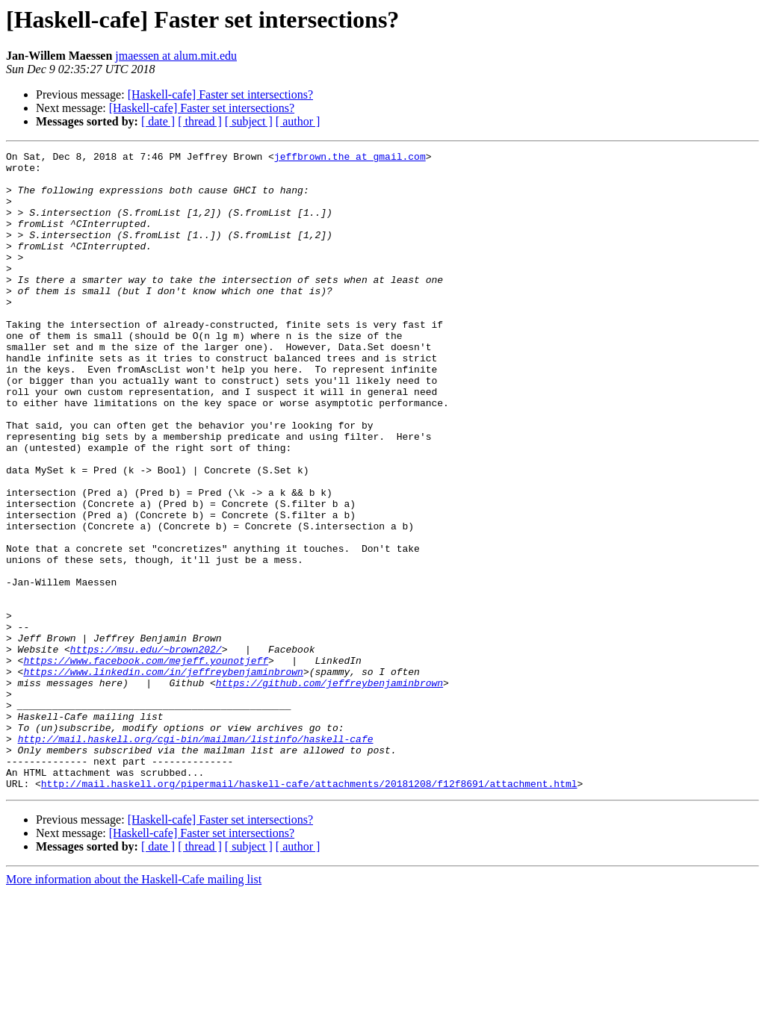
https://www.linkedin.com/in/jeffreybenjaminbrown (163, 776)
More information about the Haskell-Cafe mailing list (133, 1007)
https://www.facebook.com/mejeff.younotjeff (145, 763)
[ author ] (298, 121)
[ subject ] (249, 121)
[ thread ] (200, 121)
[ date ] (158, 121)
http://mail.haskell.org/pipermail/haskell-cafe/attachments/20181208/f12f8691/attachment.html (309, 911)
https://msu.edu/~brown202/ (146, 749)
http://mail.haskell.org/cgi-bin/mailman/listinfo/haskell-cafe (196, 857)
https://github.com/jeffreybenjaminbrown (329, 790)
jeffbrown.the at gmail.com (350, 158)
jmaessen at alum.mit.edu (176, 55)
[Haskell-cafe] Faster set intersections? (220, 94)
